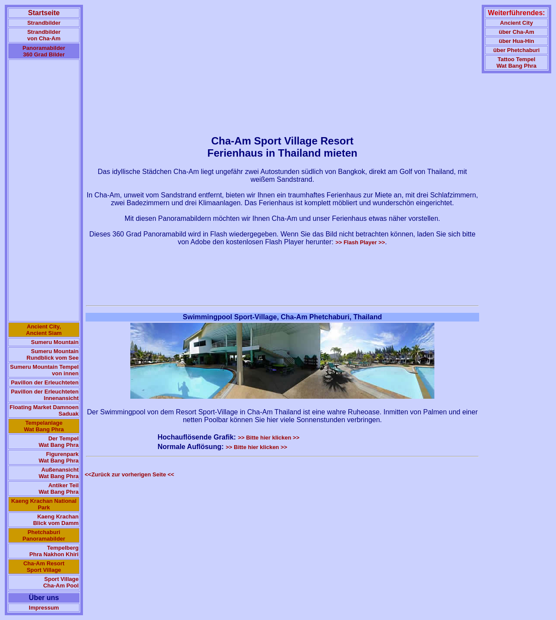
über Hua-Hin (516, 41)
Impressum (44, 607)
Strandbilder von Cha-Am (44, 35)
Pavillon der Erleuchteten (45, 382)
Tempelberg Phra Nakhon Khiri (54, 551)
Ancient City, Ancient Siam (44, 329)
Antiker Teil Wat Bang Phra (59, 488)
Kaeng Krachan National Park (43, 504)
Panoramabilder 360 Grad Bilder (44, 51)
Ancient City (516, 23)
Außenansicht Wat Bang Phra (59, 472)
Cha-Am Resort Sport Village (44, 566)
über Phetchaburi (516, 50)
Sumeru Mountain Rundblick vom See (52, 354)
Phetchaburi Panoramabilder (44, 535)
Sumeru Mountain (55, 342)
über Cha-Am (516, 32)
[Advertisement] (44, 190)
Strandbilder (44, 23)
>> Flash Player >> (360, 242)
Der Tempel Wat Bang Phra (59, 441)
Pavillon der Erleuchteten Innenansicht (45, 394)
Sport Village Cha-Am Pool (61, 582)
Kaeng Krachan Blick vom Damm (56, 519)
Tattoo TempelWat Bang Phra (516, 62)
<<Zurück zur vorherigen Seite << (129, 474)
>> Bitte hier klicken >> (269, 437)
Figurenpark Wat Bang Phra (59, 457)
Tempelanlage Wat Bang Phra (44, 426)
